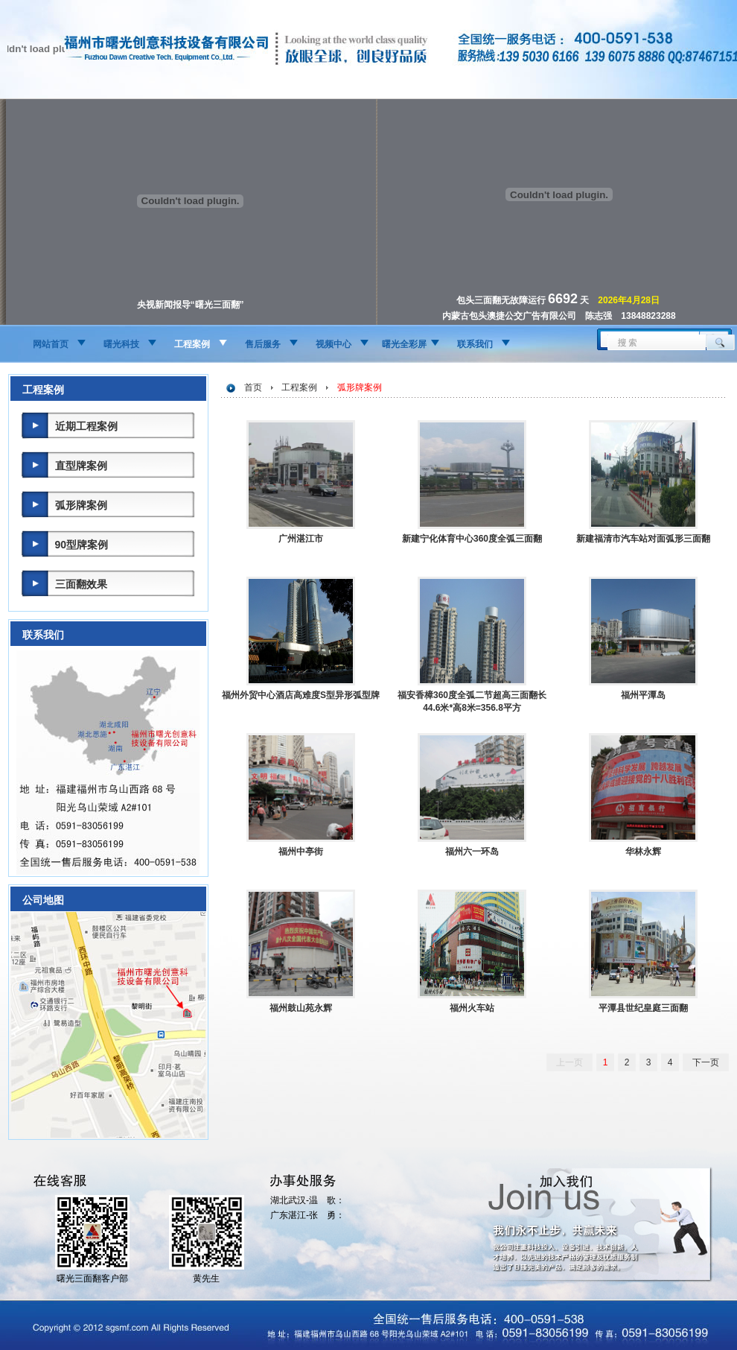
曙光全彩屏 (404, 344)
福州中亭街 (300, 851)
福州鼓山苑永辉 (300, 1008)
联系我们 (475, 344)
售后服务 (263, 344)
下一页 (705, 1062)
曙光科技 (121, 344)
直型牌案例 (81, 466)
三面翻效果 (81, 584)
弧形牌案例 (81, 505)
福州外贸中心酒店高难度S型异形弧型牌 (301, 695)
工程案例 (192, 344)
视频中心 (333, 344)
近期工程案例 (86, 426)
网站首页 (50, 344)
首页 (253, 387)
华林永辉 (643, 851)
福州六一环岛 (472, 851)
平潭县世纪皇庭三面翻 (643, 1008)
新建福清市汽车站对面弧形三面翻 (643, 538)
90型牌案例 (82, 545)
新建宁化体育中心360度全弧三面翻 (472, 538)
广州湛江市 (300, 538)
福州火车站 (472, 1008)
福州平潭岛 (643, 695)
